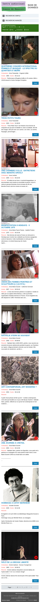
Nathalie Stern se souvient (15, 335)
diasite (35, 600)
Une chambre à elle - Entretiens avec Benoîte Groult (18, 172)
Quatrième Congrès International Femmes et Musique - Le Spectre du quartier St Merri (19, 68)
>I (23, 27)
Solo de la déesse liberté (15, 562)
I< (5, 27)
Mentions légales (6, 600)
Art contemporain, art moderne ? (19, 387)
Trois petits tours (11, 118)
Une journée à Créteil (13, 443)
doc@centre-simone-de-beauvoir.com (20, 598)
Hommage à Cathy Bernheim (15, 503)
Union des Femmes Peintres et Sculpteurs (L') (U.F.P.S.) (16, 283)
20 (19, 27)
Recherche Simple (13, 16)
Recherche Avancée (14, 20)
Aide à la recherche (19, 593)
